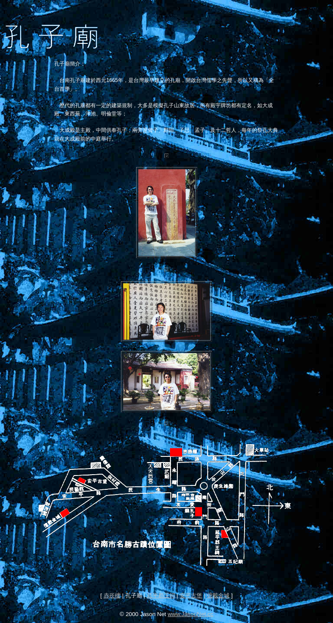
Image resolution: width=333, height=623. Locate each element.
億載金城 (218, 595)
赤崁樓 (112, 595)
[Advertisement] (166, 578)
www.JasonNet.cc (190, 614)
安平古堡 (191, 595)
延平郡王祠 (161, 595)
